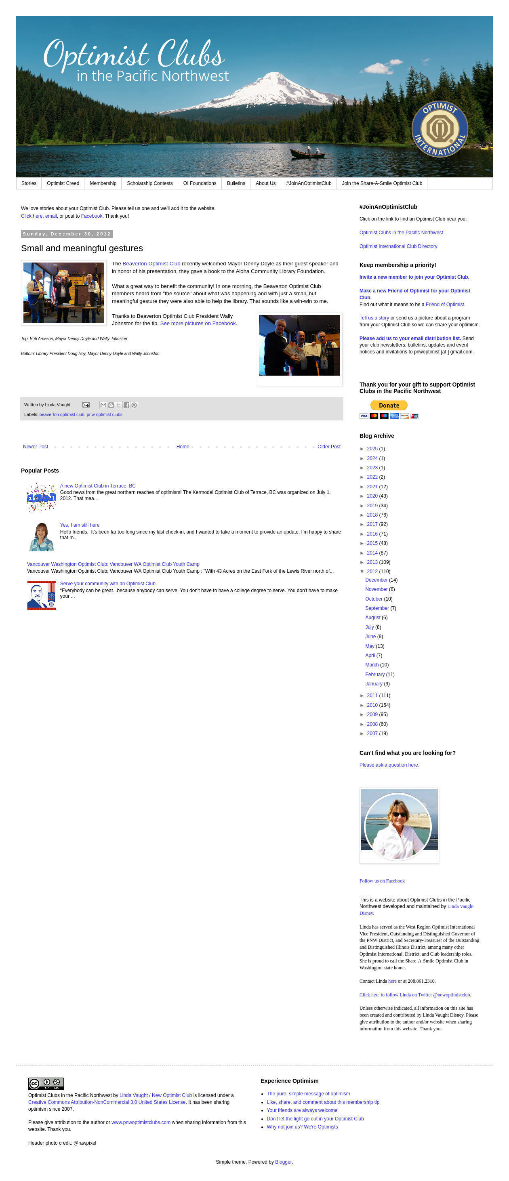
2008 (373, 724)
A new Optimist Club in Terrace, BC (98, 486)
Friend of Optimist (445, 304)
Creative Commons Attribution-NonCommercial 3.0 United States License (107, 1102)
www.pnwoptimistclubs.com (140, 1122)
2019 (373, 506)
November (377, 589)
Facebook (92, 216)
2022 (373, 477)
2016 (373, 534)
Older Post (329, 447)
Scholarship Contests (149, 183)
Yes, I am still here (80, 525)
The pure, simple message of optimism (308, 1094)
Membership (103, 183)
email (51, 216)
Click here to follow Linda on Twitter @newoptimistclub (415, 995)
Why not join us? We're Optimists (302, 1127)
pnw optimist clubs (104, 414)
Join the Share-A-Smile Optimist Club (382, 183)
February (375, 674)
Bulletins (236, 183)
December (377, 580)
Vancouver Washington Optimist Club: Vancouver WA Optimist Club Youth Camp (113, 564)
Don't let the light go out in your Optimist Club (315, 1119)
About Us (266, 183)
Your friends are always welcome (302, 1110)
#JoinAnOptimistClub (309, 183)
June (371, 636)
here (392, 981)
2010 (373, 705)
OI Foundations (200, 183)
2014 (373, 553)
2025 (373, 449)
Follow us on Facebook (382, 881)
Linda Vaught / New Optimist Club (156, 1095)
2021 (373, 487)
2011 (373, 695)
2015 (373, 543)
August (373, 617)
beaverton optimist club (62, 414)
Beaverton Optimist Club (152, 264)
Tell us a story (375, 318)
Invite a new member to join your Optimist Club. (414, 277)
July (370, 627)
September (377, 608)
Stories (28, 183)
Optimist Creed (63, 183)
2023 (373, 468)
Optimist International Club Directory (398, 246)
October (374, 599)
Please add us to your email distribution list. (410, 338)
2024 (373, 458)
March (372, 665)
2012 (373, 571)
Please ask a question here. (389, 765)
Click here (31, 216)
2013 (373, 562)
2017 (373, 524)
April (370, 655)
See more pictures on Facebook (198, 323)
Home (183, 447)
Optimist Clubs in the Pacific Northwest (401, 232)
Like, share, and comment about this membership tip (323, 1102)
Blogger (283, 1162)
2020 (373, 496)
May (370, 646)
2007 (373, 733)
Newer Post (35, 447)
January (374, 684)
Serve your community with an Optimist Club (108, 583)
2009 (373, 714)
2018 (373, 515)
